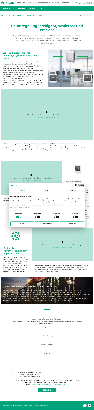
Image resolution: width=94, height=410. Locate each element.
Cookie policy (28, 405)
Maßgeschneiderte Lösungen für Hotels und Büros (29, 286)
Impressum (18, 405)
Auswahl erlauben (47, 223)
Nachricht (47, 353)
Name (46, 327)
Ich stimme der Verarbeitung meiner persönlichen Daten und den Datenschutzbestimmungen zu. (29, 374)
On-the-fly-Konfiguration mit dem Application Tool (15, 251)
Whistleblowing (7, 405)
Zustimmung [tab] (22, 190)
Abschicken (47, 390)
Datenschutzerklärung (41, 405)
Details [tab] (47, 190)
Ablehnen (22, 223)
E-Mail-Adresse (46, 336)
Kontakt (55, 3)
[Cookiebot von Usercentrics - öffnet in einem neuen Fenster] (76, 185)
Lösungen (31, 3)
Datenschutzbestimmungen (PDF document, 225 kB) (50, 384)
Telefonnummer (46, 344)
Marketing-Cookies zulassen (47, 117)
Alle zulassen (72, 223)
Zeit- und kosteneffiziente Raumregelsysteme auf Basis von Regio (20, 56)
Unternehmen (44, 3)
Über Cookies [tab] (72, 190)
